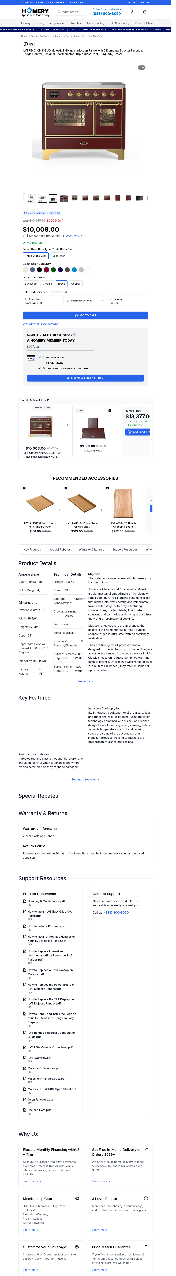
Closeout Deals (77, 2)
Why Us (151, 549)
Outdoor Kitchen (143, 23)
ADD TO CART (85, 315)
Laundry (26, 23)
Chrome (47, 283)
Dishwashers (75, 23)
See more (85, 681)
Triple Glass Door (35, 255)
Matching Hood (93, 450)
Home (24, 36)
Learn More (74, 235)
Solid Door (59, 255)
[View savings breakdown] (74, 334)
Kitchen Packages (97, 23)
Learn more (32, 1212)
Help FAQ (132, 2)
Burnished (31, 283)
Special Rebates (59, 549)
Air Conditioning (120, 23)
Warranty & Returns (91, 549)
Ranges (58, 36)
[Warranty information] (58, 213)
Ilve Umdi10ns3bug (93, 36)
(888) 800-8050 (116, 944)
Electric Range (73, 36)
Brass (61, 283)
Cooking (39, 23)
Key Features (32, 549)
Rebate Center (57, 2)
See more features (85, 810)
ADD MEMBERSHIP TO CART (85, 378)
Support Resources (124, 549)
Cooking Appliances (41, 36)
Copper (75, 283)
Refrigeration (56, 23)
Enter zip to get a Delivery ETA (40, 323)
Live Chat (145, 2)
